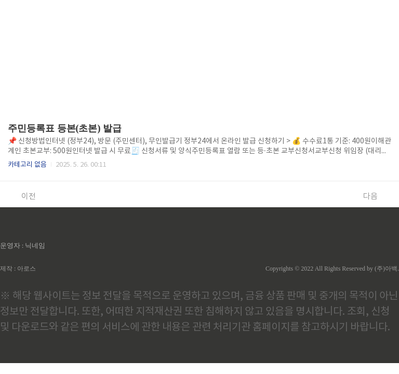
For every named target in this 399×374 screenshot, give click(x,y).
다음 (376, 196)
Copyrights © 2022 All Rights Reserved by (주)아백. (332, 268)
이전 (23, 196)
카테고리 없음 (27, 165)
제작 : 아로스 (18, 268)
